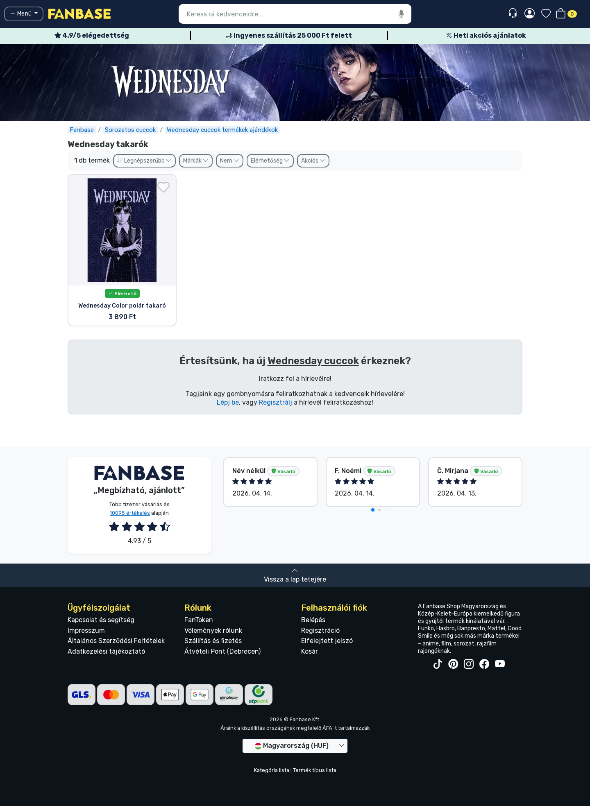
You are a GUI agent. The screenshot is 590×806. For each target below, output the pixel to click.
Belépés (313, 620)
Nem (229, 160)
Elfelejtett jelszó (327, 641)
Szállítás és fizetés (213, 641)
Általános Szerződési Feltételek (116, 641)
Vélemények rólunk (213, 630)
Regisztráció (320, 630)
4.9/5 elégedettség (91, 35)
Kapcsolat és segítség (101, 620)
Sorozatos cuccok (130, 130)
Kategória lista (271, 770)
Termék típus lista (314, 770)
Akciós (313, 160)
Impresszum (86, 630)
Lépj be (228, 402)
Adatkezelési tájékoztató (106, 651)
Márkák (196, 160)
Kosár (309, 651)
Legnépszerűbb (144, 160)
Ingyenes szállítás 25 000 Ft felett (289, 35)
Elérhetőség (270, 160)
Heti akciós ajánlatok (486, 35)
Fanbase (82, 130)
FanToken (198, 620)
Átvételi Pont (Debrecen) (222, 651)
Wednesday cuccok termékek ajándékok (222, 130)
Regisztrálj (275, 402)
